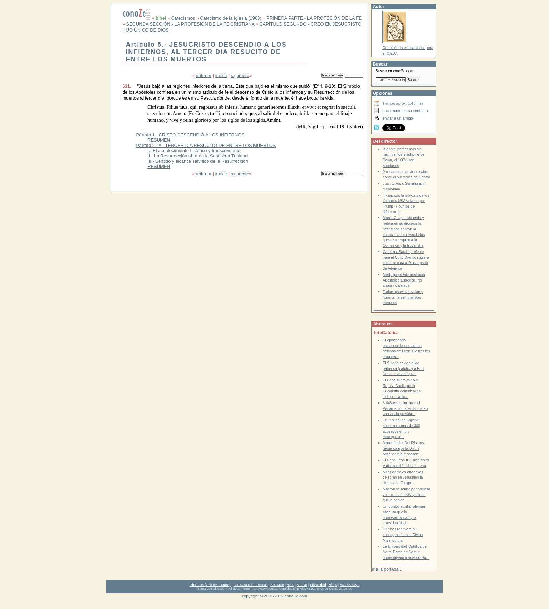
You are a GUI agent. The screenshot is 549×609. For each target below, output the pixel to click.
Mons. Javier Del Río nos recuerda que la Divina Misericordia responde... (403, 448)
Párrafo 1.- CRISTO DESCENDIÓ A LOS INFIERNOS (190, 134)
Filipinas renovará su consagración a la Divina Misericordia (403, 534)
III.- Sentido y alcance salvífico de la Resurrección (197, 161)
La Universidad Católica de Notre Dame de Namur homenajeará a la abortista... (406, 551)
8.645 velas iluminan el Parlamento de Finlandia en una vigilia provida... (405, 408)
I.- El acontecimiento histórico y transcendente (194, 150)
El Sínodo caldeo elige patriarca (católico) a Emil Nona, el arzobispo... (403, 368)
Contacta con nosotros (251, 585)
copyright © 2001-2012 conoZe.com (274, 596)
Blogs (333, 585)
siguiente (240, 75)
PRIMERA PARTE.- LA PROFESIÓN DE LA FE (314, 18)
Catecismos (183, 18)
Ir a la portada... (387, 569)
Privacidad (318, 585)
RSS (290, 585)
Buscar (302, 585)
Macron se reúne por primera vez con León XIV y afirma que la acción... (406, 494)
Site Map (277, 585)
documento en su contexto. (405, 111)
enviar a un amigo (397, 118)
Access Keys (349, 585)
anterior (203, 75)
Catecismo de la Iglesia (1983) (231, 18)
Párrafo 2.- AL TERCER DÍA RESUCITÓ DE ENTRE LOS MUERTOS (206, 145)
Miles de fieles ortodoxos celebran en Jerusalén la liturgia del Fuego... (403, 477)
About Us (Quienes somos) (210, 585)
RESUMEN (158, 140)
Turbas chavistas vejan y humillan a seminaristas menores (403, 297)
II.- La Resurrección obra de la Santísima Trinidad (197, 155)
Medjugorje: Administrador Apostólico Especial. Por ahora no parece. (404, 280)
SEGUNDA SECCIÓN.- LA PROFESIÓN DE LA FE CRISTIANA (190, 24)
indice (221, 75)
